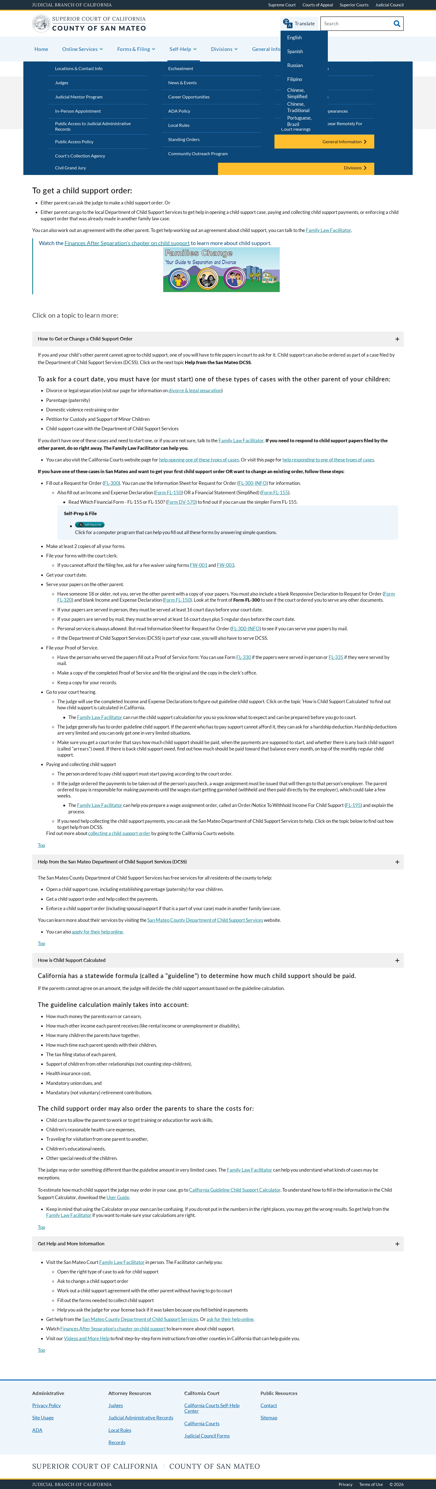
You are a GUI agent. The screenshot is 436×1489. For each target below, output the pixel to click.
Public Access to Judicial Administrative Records (93, 126)
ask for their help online (230, 1319)
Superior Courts (354, 4)
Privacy (346, 1484)
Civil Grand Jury (70, 167)
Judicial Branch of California (72, 5)
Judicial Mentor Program (79, 96)
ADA (37, 1430)
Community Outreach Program (198, 153)
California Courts (201, 1423)
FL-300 (111, 483)
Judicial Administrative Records (140, 1418)
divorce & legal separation (195, 390)
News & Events (182, 82)
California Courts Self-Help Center (211, 1408)
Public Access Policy (74, 141)
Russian (295, 65)
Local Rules (179, 125)
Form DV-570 (181, 502)
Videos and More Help (87, 1338)
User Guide (117, 1197)
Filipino (294, 79)
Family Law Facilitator (328, 230)
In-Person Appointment (78, 110)
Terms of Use (371, 1484)
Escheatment (180, 68)
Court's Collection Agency (80, 155)
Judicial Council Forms (207, 1436)
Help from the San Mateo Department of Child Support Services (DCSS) (112, 862)
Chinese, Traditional (298, 107)
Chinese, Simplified (297, 93)
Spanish (295, 51)
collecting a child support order (119, 833)
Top (41, 845)
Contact (269, 1405)
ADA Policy (179, 110)
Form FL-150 (168, 492)
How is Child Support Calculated (72, 960)
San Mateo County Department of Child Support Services (205, 920)
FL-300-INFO (253, 483)
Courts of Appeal (318, 4)
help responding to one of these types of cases (328, 460)
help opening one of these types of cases (199, 460)
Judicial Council (389, 4)
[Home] (89, 29)
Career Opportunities (189, 96)
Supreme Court (282, 4)
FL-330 (243, 657)
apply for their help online (97, 932)
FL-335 (336, 657)
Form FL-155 (275, 492)
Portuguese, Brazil (299, 121)
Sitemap (269, 1418)
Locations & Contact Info (79, 68)
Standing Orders (184, 139)
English (294, 37)
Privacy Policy (46, 1405)
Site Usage (43, 1418)
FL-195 (353, 805)
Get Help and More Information (71, 1243)
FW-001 (198, 565)
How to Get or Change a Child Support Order (85, 339)
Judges (61, 82)
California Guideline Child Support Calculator (234, 1190)
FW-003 (225, 565)
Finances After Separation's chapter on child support (127, 242)
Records (116, 1442)
